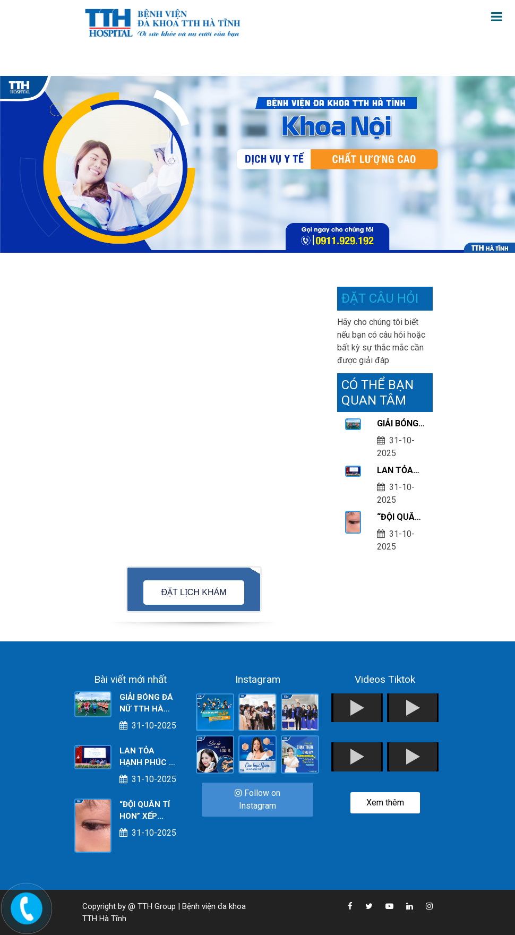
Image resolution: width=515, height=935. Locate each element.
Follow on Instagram (257, 799)
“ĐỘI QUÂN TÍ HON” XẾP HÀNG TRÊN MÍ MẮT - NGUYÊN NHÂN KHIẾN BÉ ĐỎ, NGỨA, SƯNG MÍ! (398, 518)
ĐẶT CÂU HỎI (379, 298)
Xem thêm (385, 802)
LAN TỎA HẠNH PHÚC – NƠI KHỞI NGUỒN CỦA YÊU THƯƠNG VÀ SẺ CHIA (401, 471)
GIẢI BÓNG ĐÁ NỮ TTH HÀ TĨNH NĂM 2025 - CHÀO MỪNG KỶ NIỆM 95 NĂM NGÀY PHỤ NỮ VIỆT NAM (400, 424)
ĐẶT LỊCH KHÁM (193, 592)
